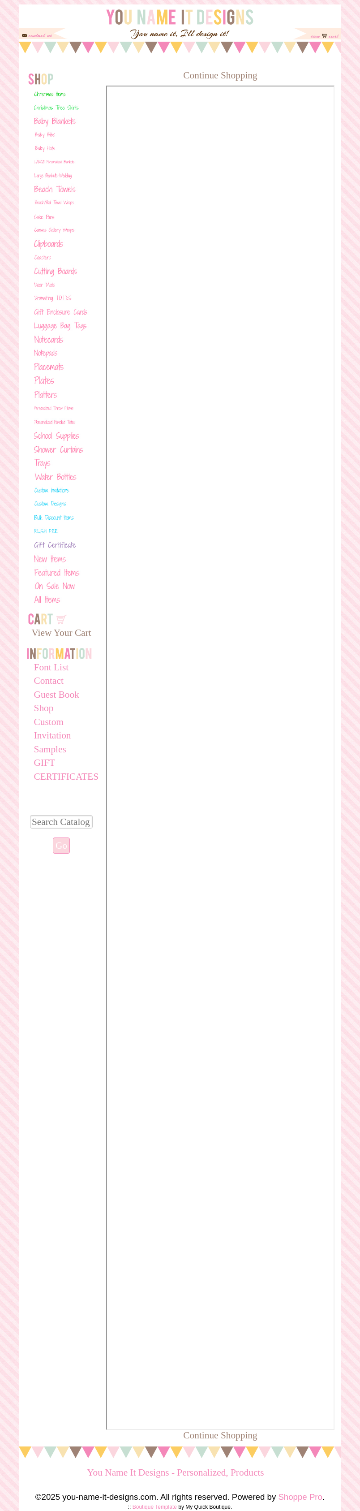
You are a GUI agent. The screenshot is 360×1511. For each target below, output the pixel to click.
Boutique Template (155, 1507)
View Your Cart (61, 632)
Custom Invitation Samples (52, 736)
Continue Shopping (220, 75)
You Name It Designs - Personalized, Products (175, 1472)
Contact (49, 680)
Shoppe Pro (300, 1497)
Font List (51, 667)
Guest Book (56, 694)
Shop (44, 708)
